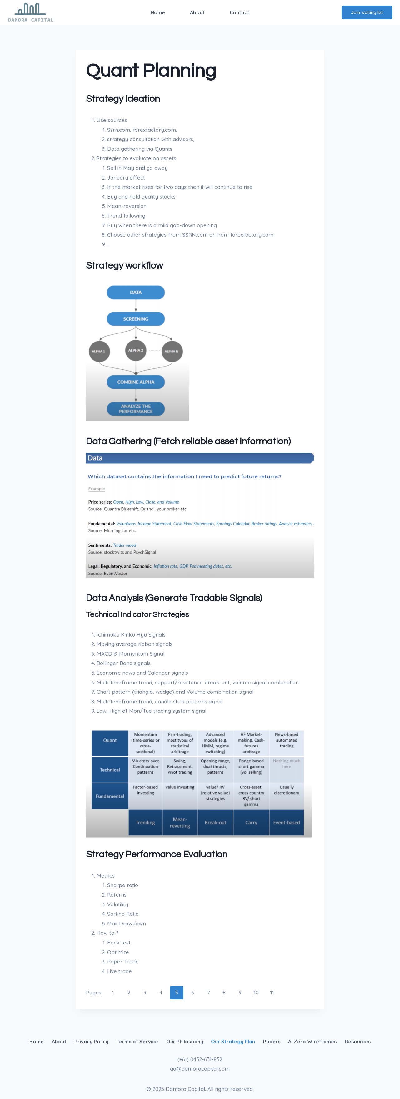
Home (158, 12)
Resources (358, 1041)
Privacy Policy (91, 1041)
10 (256, 992)
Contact (239, 12)
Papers (271, 1041)
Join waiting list (367, 12)
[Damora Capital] (31, 12)
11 (272, 992)
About (197, 12)
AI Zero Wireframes (312, 1041)
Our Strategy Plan (233, 1041)
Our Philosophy (184, 1041)
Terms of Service (137, 1041)
